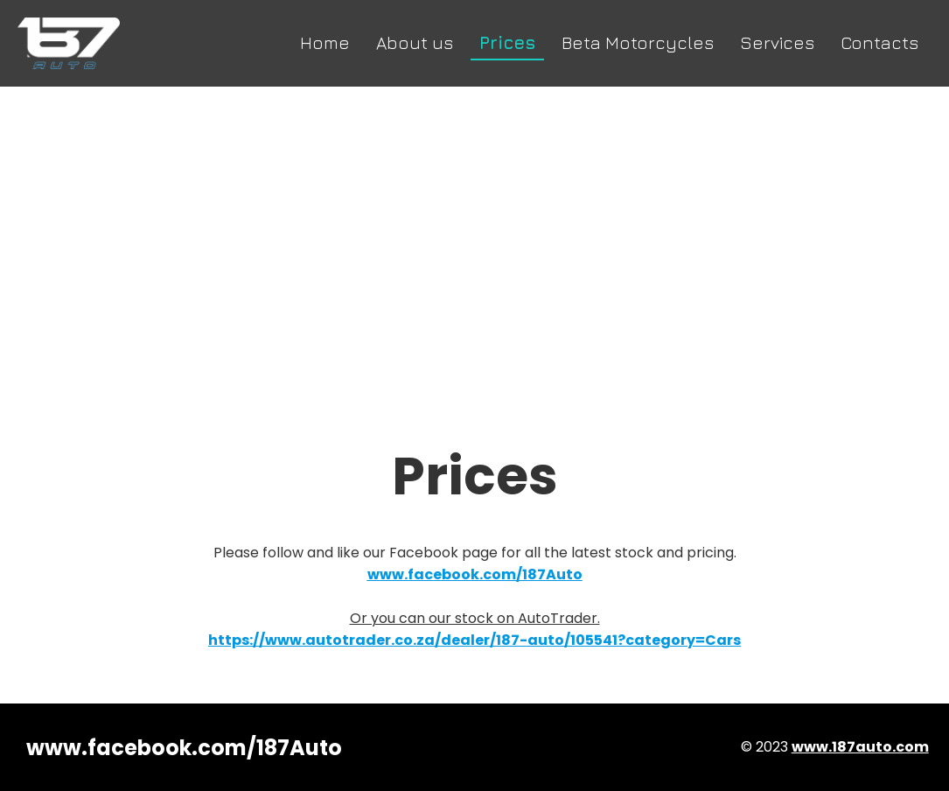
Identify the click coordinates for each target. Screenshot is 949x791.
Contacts (879, 42)
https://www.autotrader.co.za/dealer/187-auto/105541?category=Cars (474, 640)
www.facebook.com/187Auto (184, 747)
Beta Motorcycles (638, 42)
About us (414, 42)
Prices (507, 42)
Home (325, 42)
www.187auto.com (860, 747)
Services (777, 42)
